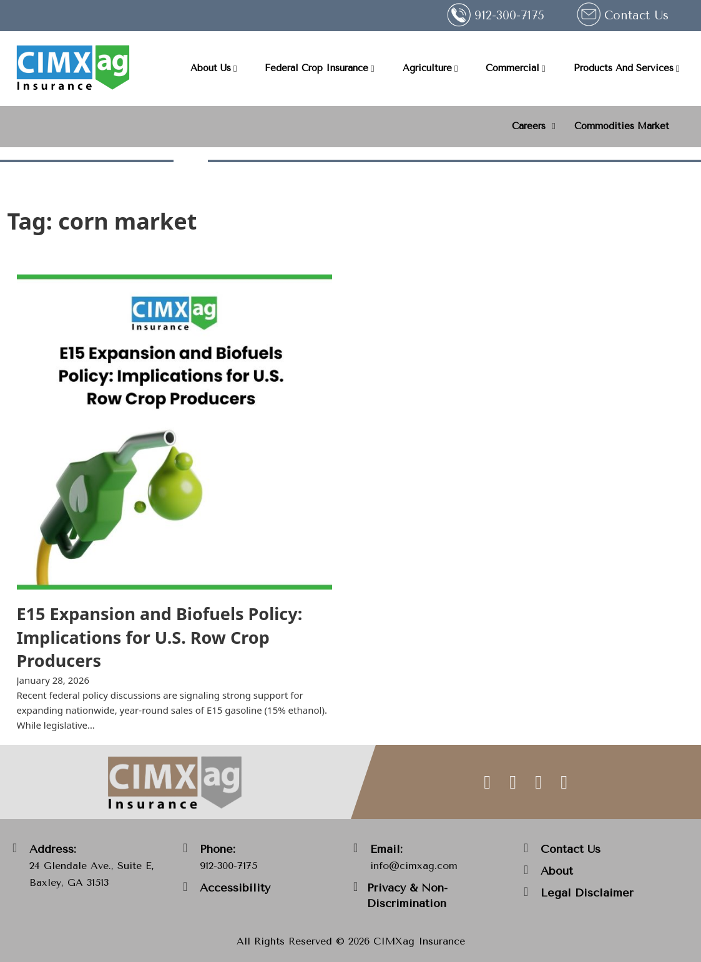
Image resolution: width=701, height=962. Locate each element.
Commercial (512, 68)
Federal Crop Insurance (316, 68)
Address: (52, 849)
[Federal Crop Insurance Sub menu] (372, 69)
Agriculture (427, 68)
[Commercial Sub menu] (543, 69)
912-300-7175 (228, 866)
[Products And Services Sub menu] (677, 69)
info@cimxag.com (414, 866)
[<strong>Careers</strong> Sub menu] (553, 126)
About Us (210, 68)
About (557, 871)
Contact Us (636, 15)
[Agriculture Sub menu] (456, 69)
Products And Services (624, 68)
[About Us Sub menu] (235, 69)
